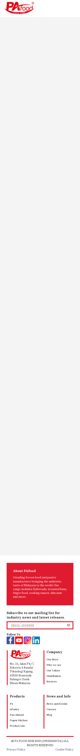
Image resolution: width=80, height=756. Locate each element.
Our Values (53, 670)
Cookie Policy (64, 749)
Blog (49, 714)
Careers (51, 709)
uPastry (14, 709)
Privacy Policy (16, 749)
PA (11, 703)
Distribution (54, 675)
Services (52, 681)
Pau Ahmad (17, 714)
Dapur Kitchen (19, 720)
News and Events (57, 703)
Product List (17, 725)
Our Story (52, 659)
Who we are (54, 664)
